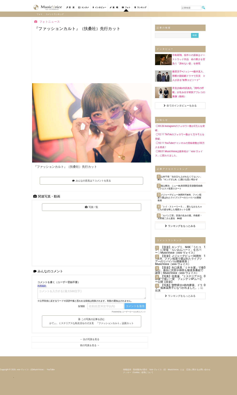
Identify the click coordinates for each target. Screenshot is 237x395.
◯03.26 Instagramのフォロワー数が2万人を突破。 (180, 128)
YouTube (51, 369)
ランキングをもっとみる (180, 225)
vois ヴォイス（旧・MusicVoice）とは (166, 369)
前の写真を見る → (89, 345)
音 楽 (70, 7)
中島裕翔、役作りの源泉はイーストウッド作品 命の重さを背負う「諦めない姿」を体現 (188, 59)
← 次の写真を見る (89, 339)
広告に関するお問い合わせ (198, 369)
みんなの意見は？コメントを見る (91, 180)
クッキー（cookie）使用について (138, 372)
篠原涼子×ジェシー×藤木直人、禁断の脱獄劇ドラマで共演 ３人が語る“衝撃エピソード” (188, 75)
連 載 (114, 7)
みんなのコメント (48, 271)
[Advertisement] (91, 57)
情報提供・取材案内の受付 (135, 369)
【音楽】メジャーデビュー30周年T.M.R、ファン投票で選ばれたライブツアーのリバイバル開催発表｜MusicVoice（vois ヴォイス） (178, 260)
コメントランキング (55, 14)
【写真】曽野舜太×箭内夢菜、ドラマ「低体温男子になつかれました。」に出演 (179, 287)
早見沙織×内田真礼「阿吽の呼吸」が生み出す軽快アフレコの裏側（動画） (188, 91)
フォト (126, 7)
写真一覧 (91, 206)
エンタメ (83, 7)
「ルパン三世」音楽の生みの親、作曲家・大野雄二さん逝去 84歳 (180, 216)
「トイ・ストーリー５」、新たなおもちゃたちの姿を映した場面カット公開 (180, 207)
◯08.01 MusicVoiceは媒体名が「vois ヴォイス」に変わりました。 (179, 153)
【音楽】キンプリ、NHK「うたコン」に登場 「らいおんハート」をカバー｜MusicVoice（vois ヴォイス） (178, 249)
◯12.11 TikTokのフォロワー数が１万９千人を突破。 (179, 136)
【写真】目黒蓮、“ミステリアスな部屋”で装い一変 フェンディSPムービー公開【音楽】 (178, 278)
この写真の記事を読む (91, 321)
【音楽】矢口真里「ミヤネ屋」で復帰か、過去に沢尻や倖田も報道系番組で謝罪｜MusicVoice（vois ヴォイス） (179, 270)
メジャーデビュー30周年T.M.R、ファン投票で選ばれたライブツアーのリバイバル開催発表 (179, 197)
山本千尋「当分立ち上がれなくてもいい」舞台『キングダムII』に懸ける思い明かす (180, 178)
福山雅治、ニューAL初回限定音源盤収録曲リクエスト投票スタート (180, 187)
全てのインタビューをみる (180, 105)
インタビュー (99, 7)
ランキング (140, 7)
